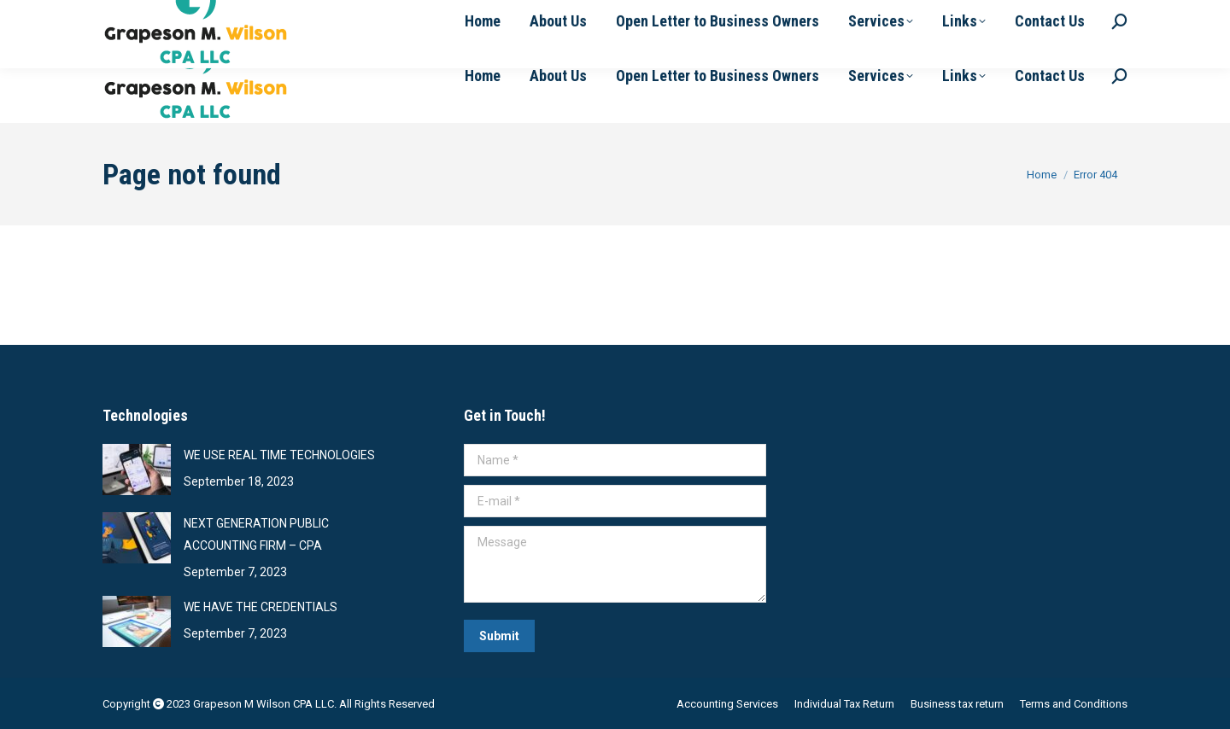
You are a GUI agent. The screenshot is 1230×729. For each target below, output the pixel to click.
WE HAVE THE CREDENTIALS (260, 607)
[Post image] (136, 469)
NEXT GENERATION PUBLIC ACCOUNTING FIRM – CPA (256, 534)
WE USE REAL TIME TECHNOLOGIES (279, 455)
